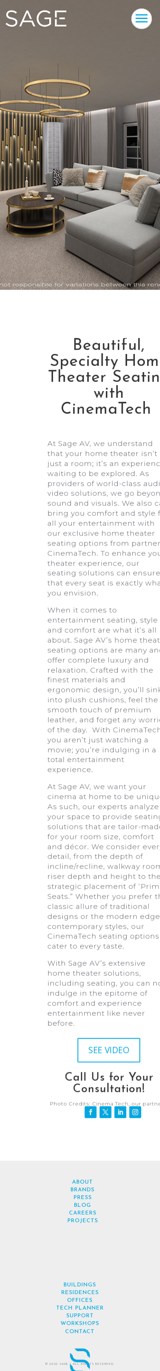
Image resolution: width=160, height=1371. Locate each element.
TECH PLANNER (80, 1308)
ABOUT (82, 1182)
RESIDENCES (80, 1293)
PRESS (83, 1198)
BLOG (82, 1205)
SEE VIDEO (108, 1050)
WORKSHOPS (79, 1324)
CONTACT (80, 1332)
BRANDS (83, 1190)
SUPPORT (80, 1316)
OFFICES (80, 1300)
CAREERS (82, 1213)
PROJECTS (82, 1221)
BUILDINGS (80, 1285)
